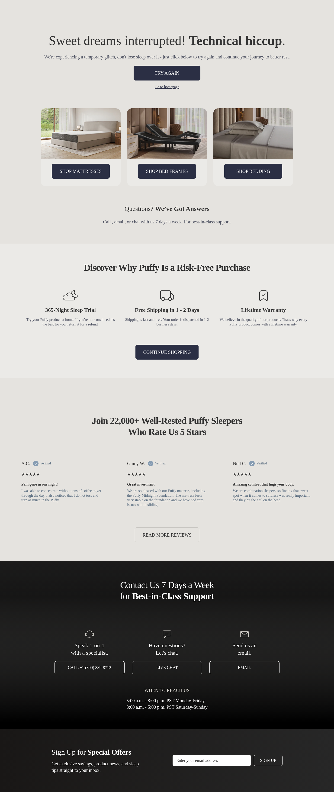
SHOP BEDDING (253, 171)
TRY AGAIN (167, 73)
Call (107, 221)
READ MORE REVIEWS (166, 535)
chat (136, 221)
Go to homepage (167, 87)
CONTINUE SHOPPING (167, 352)
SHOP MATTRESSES (81, 171)
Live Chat (167, 667)
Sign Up (268, 760)
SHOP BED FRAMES (167, 171)
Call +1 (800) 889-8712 (89, 667)
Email (244, 667)
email (119, 221)
